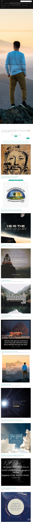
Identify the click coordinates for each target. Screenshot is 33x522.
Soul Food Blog (3, 5)
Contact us (14, 270)
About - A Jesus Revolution (26, 3)
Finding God (7, 3)
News (9, 5)
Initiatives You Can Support (16, 5)
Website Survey (25, 5)
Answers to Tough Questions (15, 3)
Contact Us (3, 7)
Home (2, 3)
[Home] (2, 1)
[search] (25, 1)
